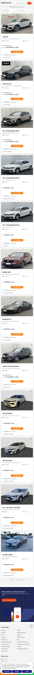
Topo (32, 626)
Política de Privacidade (22, 641)
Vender (18, 630)
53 (20, 580)
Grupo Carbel (4, 651)
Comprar (3, 630)
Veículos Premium (21, 632)
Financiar (3, 632)
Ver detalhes (17, 51)
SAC (18, 639)
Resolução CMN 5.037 (22, 648)
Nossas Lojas (4, 639)
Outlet (2, 635)
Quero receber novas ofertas (9, 600)
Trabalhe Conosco (5, 644)
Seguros (19, 635)
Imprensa (19, 646)
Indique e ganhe (21, 637)
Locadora (3, 637)
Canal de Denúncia (5, 646)
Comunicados (4, 648)
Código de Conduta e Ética (23, 644)
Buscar (29, 3)
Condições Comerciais (6, 641)
